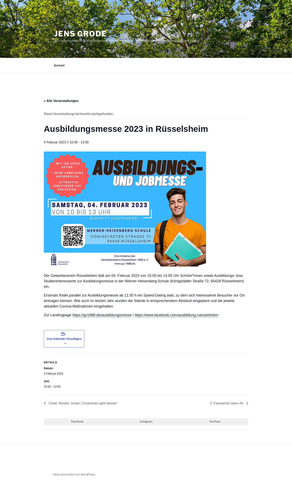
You (211, 421)
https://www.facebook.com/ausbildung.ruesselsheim (176, 315)
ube (218, 421)
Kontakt (59, 65)
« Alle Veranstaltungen (61, 101)
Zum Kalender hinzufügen (64, 338)
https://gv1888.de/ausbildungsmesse (102, 315)
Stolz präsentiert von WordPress (74, 474)
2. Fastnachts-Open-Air (227, 403)
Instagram (146, 421)
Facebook (77, 421)
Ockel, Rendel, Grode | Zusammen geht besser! (82, 403)
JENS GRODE (80, 33)
